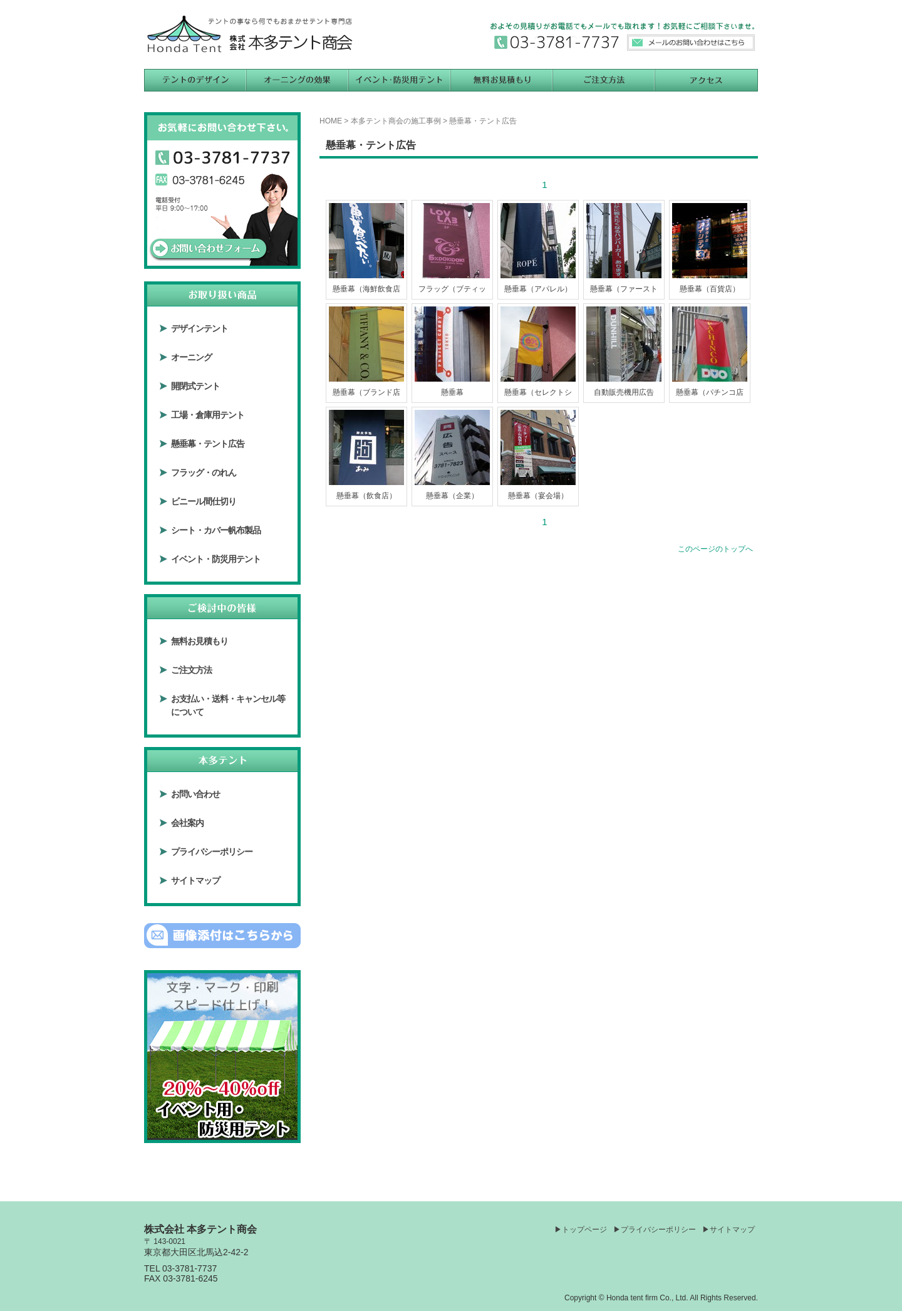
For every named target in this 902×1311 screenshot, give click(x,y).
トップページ (584, 1229)
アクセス (706, 80)
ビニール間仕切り (203, 501)
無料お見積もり (502, 80)
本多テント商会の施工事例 (396, 121)
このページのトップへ (715, 549)
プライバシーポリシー (211, 852)
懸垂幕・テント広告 (207, 444)
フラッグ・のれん (203, 472)
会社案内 (187, 823)
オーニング (191, 357)
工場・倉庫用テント (207, 415)
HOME (330, 121)
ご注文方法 (604, 80)
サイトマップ (195, 880)
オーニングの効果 (298, 80)
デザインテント (199, 328)
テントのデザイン (195, 80)
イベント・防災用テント (216, 559)
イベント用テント (400, 80)
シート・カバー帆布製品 (216, 530)
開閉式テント (195, 386)
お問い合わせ (195, 794)
